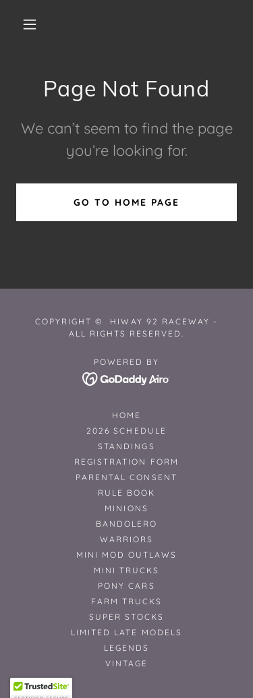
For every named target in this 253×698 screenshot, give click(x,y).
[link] (126, 377)
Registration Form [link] (126, 462)
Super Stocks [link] (126, 617)
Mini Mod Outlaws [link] (126, 555)
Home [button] (126, 415)
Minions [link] (126, 508)
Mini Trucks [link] (126, 570)
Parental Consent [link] (126, 477)
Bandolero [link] (126, 524)
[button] (29, 24)
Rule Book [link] (126, 493)
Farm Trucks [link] (126, 601)
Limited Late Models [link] (126, 632)
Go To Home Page (126, 202)
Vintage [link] (126, 663)
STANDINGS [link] (126, 446)
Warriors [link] (126, 539)
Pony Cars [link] (126, 586)
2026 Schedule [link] (126, 431)
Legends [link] (126, 648)
